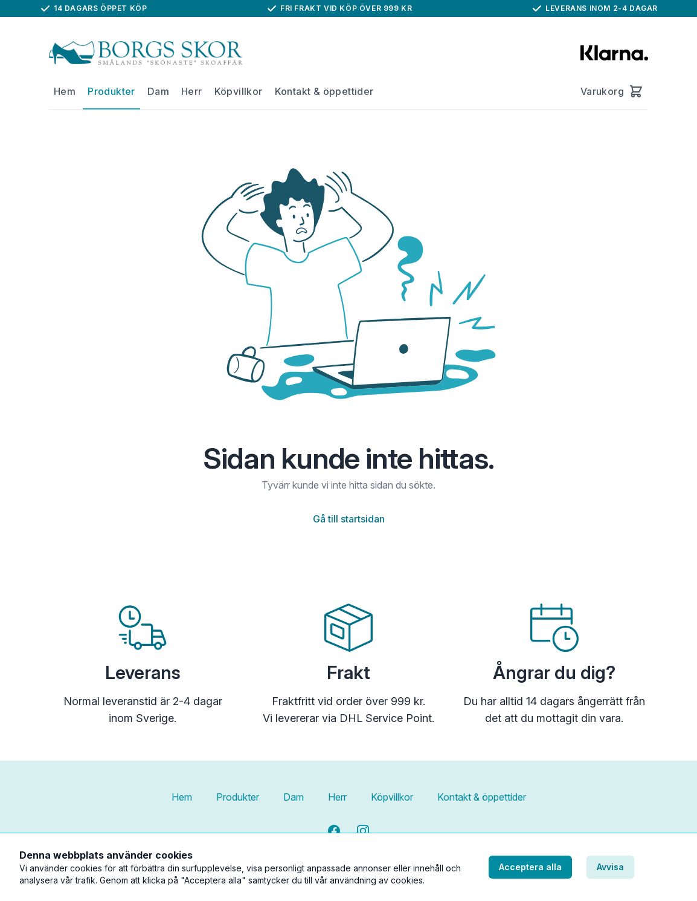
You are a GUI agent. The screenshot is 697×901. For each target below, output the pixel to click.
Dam (158, 91)
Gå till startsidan (349, 519)
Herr (191, 91)
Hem (64, 91)
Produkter (111, 91)
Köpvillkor (238, 91)
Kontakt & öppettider (324, 91)
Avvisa (610, 867)
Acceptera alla (530, 867)
